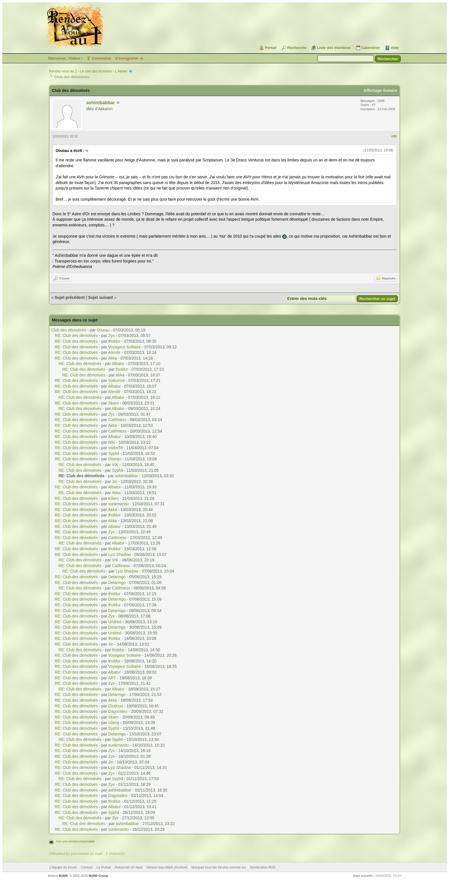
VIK (115, 464)
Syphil (113, 453)
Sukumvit (116, 380)
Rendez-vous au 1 (63, 71)
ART (112, 678)
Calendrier (371, 48)
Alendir (114, 352)
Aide (395, 48)
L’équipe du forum (63, 867)
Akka (112, 358)
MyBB (63, 875)
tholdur (114, 341)
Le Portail (103, 867)
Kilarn (113, 498)
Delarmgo (117, 577)
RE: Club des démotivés (76, 335)
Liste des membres (334, 48)
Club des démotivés (68, 330)
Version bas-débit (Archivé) (167, 867)
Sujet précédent (70, 297)
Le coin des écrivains (96, 71)
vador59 (115, 447)
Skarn (113, 403)
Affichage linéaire (380, 90)
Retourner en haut (129, 867)
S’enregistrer (126, 58)
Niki (111, 442)
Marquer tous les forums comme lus (218, 867)
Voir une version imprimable (75, 841)
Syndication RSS (262, 867)
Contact (86, 867)
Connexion (101, 58)
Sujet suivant (100, 297)
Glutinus (115, 706)
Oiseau (103, 330)
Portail (270, 48)
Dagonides (117, 711)
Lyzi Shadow (119, 554)
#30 (393, 136)
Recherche (296, 48)
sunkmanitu (118, 504)
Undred (114, 621)
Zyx (111, 335)
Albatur (118, 363)
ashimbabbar (100, 102)
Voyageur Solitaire (124, 347)
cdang (113, 722)
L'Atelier (121, 71)
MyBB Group (98, 875)
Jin (114, 481)
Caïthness (117, 419)
